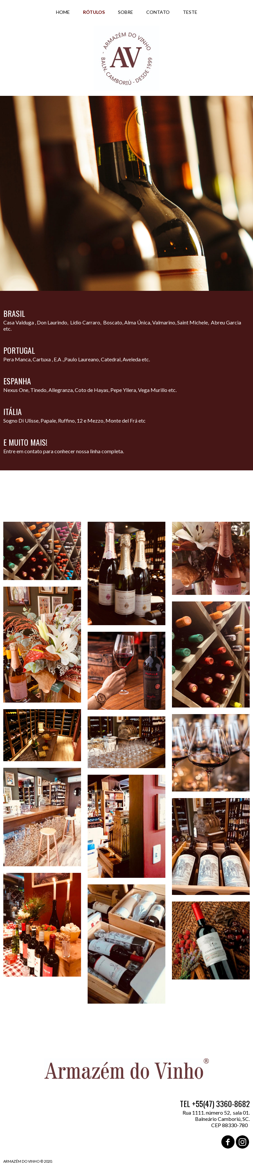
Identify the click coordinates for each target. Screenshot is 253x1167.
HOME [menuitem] (63, 12)
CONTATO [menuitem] (158, 12)
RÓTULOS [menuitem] (94, 12)
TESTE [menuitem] (190, 12)
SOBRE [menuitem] (125, 12)
